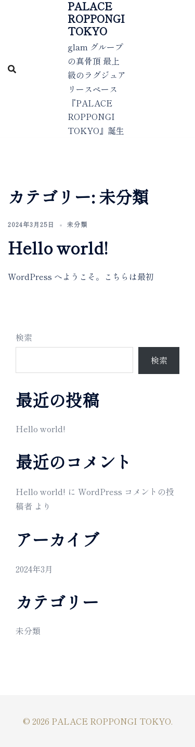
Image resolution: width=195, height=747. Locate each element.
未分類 (77, 224)
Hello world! (58, 247)
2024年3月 (34, 569)
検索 (24, 337)
